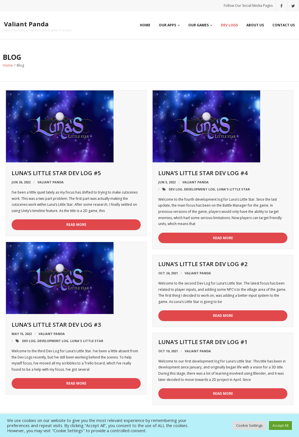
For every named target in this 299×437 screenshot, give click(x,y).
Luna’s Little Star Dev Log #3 (56, 324)
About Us (255, 25)
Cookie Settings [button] (249, 425)
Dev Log (175, 189)
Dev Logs (229, 25)
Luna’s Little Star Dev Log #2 (202, 264)
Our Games (198, 25)
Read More (76, 224)
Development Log (199, 189)
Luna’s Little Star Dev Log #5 (56, 173)
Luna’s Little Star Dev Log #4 (202, 173)
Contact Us (283, 25)
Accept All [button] (280, 425)
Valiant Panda (50, 182)
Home (145, 25)
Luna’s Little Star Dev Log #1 (202, 342)
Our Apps (167, 25)
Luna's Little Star (233, 189)
